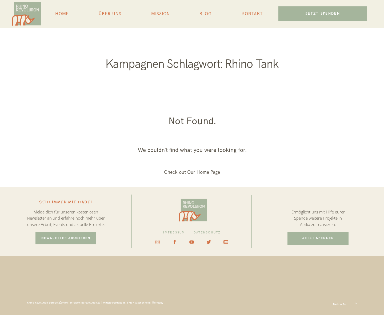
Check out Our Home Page (192, 172)
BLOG (205, 14)
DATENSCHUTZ (207, 232)
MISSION (160, 14)
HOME (62, 14)
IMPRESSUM (174, 232)
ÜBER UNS (110, 14)
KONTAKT (252, 14)
